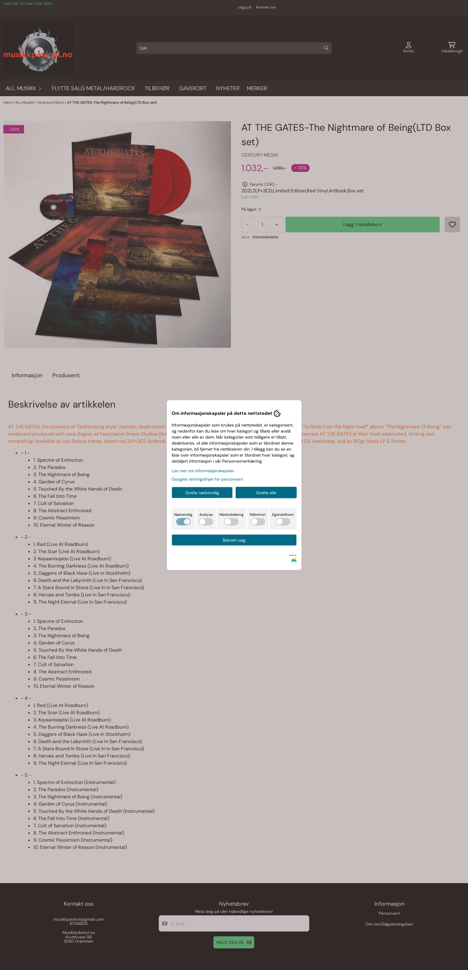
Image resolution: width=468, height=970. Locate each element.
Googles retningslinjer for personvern (207, 479)
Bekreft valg (234, 540)
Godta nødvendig (202, 492)
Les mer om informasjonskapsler (203, 470)
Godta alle (266, 492)
